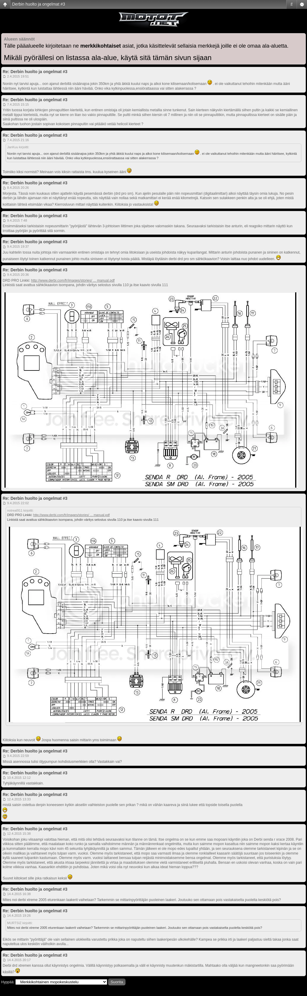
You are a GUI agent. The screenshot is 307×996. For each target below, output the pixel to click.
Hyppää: (8, 982)
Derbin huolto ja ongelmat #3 (38, 4)
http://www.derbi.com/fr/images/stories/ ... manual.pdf (73, 280)
